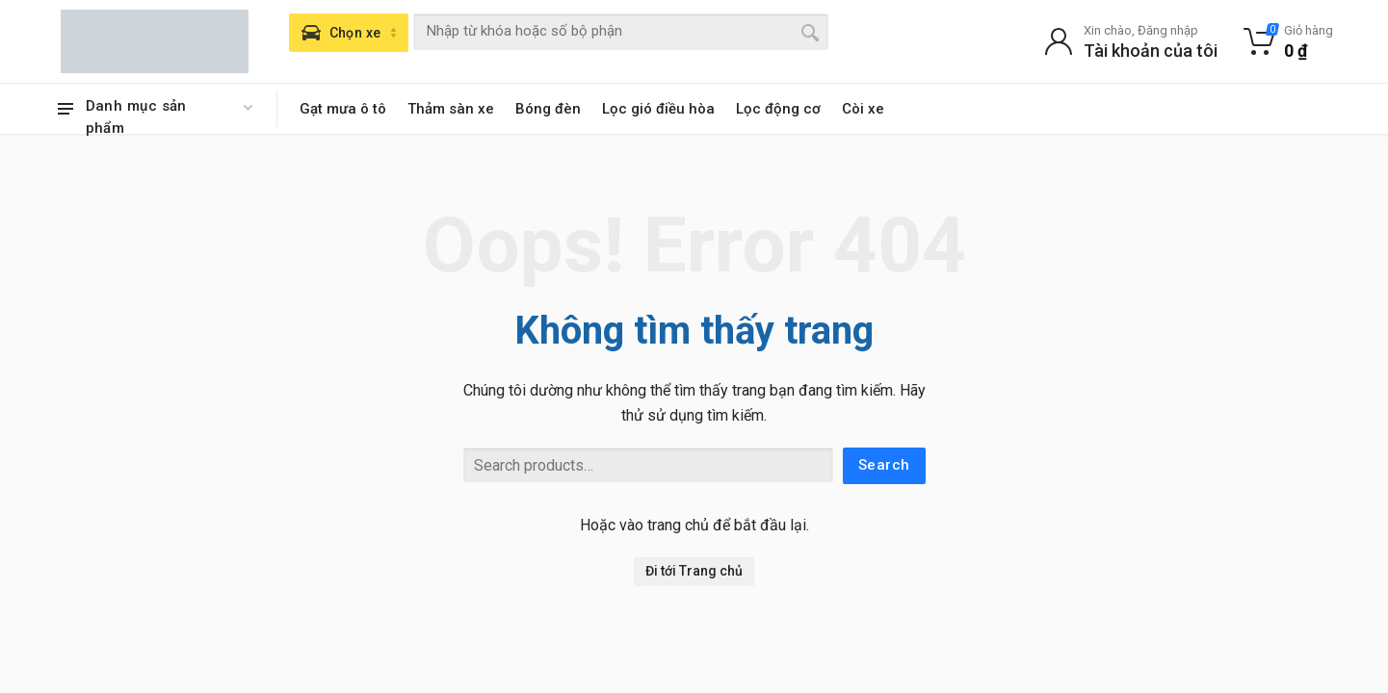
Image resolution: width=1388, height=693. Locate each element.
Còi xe (863, 108)
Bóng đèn (548, 108)
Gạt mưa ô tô (343, 108)
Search (884, 465)
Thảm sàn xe (450, 108)
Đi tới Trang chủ (694, 570)
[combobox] (620, 31)
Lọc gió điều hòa (658, 108)
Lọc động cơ (778, 108)
